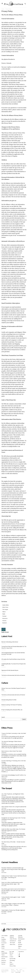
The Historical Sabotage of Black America (11, 741)
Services (4, 620)
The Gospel (5, 609)
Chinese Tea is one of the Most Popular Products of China (13, 689)
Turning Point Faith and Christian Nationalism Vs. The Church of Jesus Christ (13, 647)
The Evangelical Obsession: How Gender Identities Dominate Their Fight (13, 653)
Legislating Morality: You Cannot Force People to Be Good (13, 664)
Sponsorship (12, 958)
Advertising (12, 960)
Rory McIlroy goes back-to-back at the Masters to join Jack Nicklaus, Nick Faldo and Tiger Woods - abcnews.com (13, 890)
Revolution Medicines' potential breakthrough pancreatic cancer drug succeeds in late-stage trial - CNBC (13, 869)
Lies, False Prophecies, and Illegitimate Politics (12, 794)
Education (20, 937)
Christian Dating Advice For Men (8, 699)
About (11, 954)
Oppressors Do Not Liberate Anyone (9, 670)
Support (11, 964)
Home (2, 9)
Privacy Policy (13, 965)
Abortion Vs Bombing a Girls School (9, 642)
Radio (3, 614)
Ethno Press (5, 607)
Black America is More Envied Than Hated (11, 751)
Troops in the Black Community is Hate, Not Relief (13, 733)
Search (3, 717)
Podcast (4, 616)
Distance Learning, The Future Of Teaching (11, 704)
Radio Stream (4, 956)
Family (19, 940)
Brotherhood (13, 940)
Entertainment (21, 938)
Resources (4, 618)
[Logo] (13, 3)
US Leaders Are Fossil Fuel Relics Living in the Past (13, 659)
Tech (19, 948)
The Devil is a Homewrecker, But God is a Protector (13, 675)
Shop (11, 962)
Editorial (12, 937)
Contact (11, 956)
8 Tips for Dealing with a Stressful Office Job (11, 709)
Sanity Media (5, 605)
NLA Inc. (12, 953)
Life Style (20, 944)
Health (19, 942)
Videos (4, 611)
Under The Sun (13, 938)
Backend (4, 623)
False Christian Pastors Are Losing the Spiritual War (13, 806)
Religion (20, 946)
